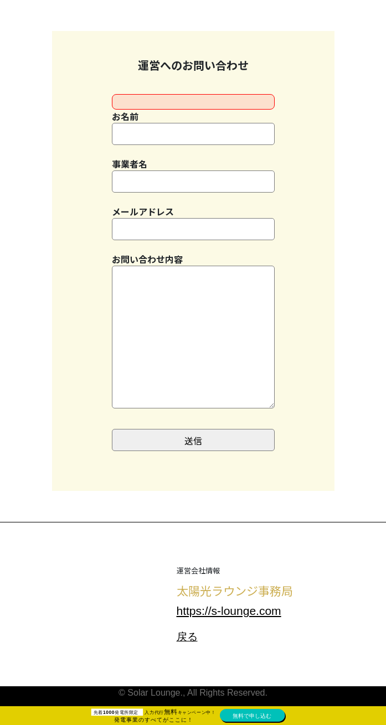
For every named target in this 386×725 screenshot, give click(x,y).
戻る (187, 636)
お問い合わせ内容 (193, 337)
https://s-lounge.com (229, 611)
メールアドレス (193, 222)
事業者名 (193, 175)
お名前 (193, 127)
